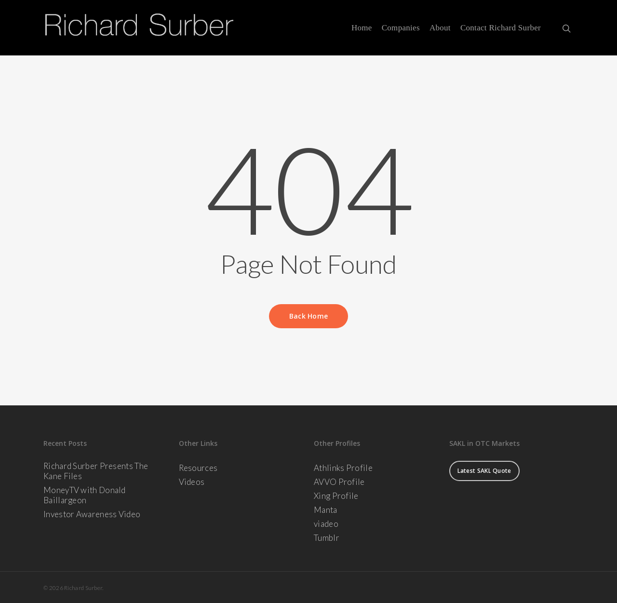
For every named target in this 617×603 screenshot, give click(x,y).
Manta (325, 510)
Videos (192, 482)
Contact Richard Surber (500, 28)
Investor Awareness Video (91, 514)
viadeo (326, 524)
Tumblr (326, 538)
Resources (198, 468)
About (440, 28)
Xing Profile (336, 496)
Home (361, 28)
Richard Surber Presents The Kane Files (95, 471)
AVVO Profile (339, 482)
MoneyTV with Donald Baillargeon (84, 495)
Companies (401, 28)
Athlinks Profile (343, 468)
